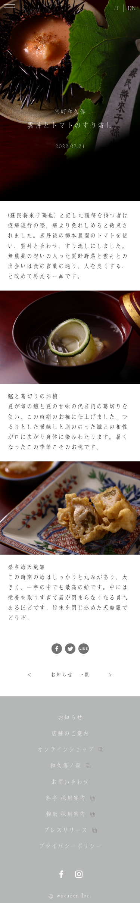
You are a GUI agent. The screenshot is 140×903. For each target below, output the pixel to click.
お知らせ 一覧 (70, 674)
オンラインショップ (70, 749)
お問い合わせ (70, 782)
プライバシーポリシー (70, 846)
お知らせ (70, 717)
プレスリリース (70, 830)
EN (132, 8)
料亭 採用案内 (70, 798)
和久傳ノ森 (70, 765)
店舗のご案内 (70, 733)
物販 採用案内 (70, 814)
